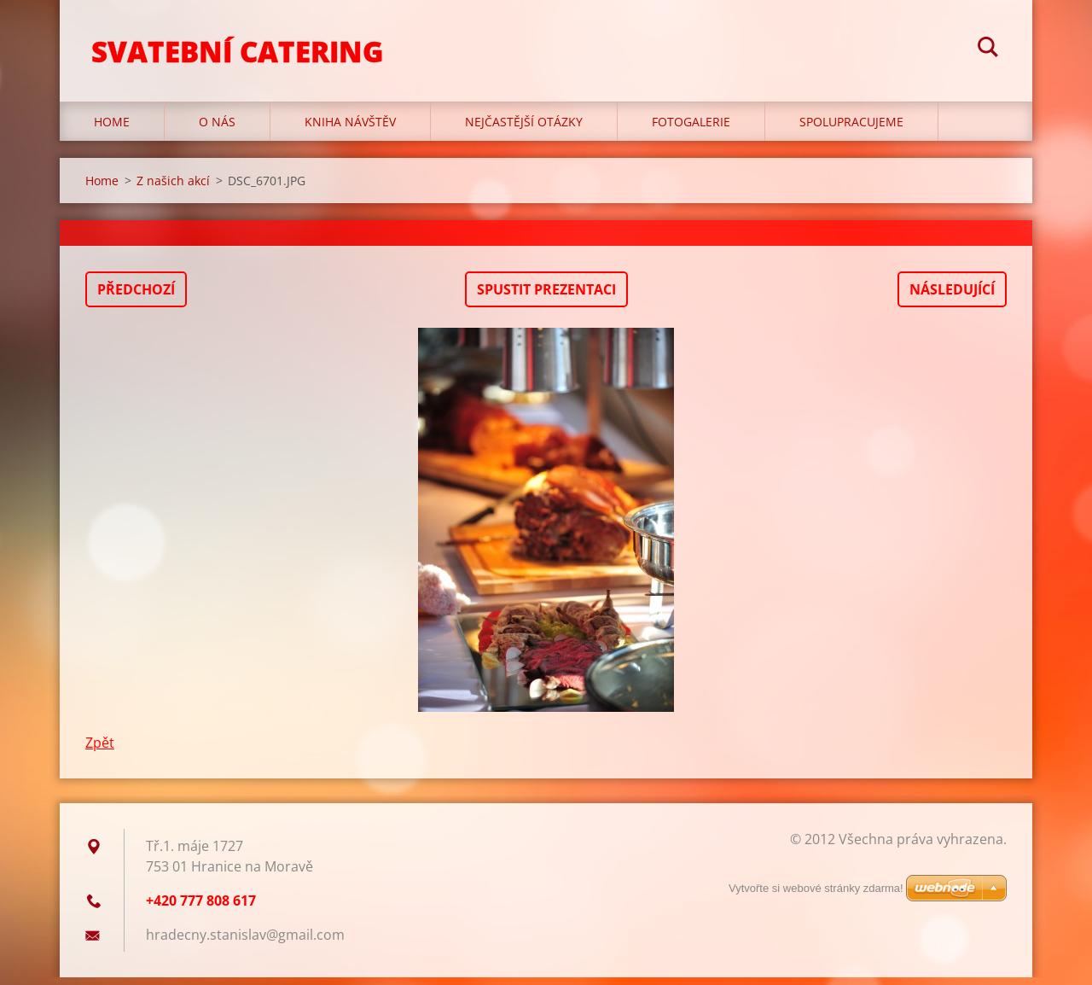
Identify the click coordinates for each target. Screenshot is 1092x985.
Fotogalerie (691, 129)
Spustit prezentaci (546, 297)
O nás (217, 129)
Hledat (988, 49)
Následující (952, 297)
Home (112, 129)
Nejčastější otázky (524, 129)
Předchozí (136, 297)
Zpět (99, 750)
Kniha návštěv (350, 129)
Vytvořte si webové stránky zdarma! (816, 888)
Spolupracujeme (851, 129)
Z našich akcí (173, 188)
